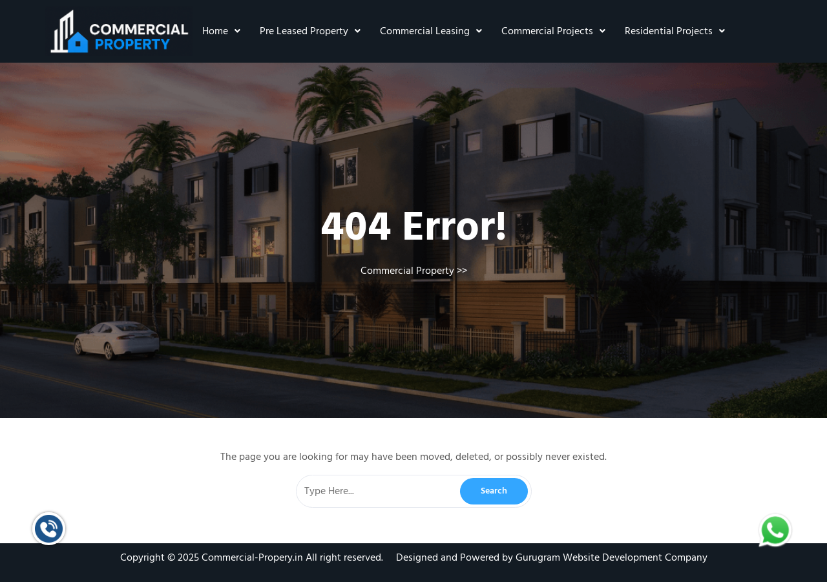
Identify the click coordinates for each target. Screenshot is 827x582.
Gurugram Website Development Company (611, 557)
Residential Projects (675, 31)
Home (221, 31)
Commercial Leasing (431, 31)
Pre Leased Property (310, 31)
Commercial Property (407, 271)
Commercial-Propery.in (252, 557)
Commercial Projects (553, 31)
